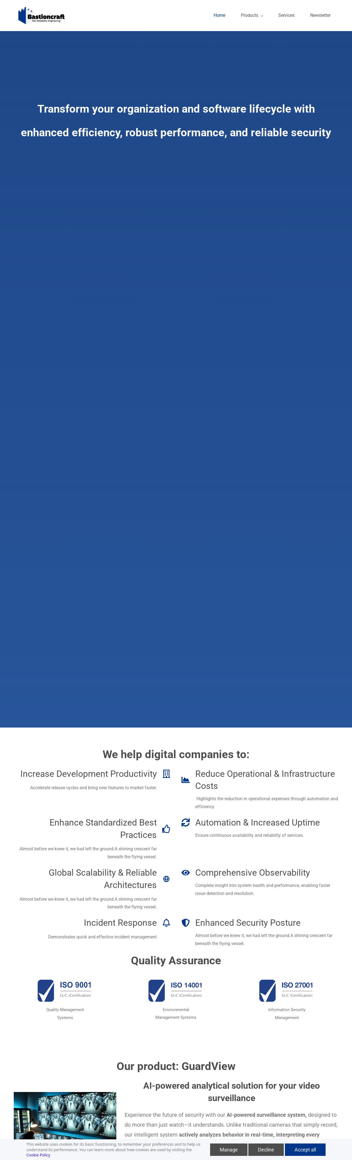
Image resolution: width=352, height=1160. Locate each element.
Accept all (305, 1150)
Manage (229, 1150)
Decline (266, 1150)
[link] (65, 982)
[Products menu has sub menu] (255, 14)
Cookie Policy (38, 1155)
